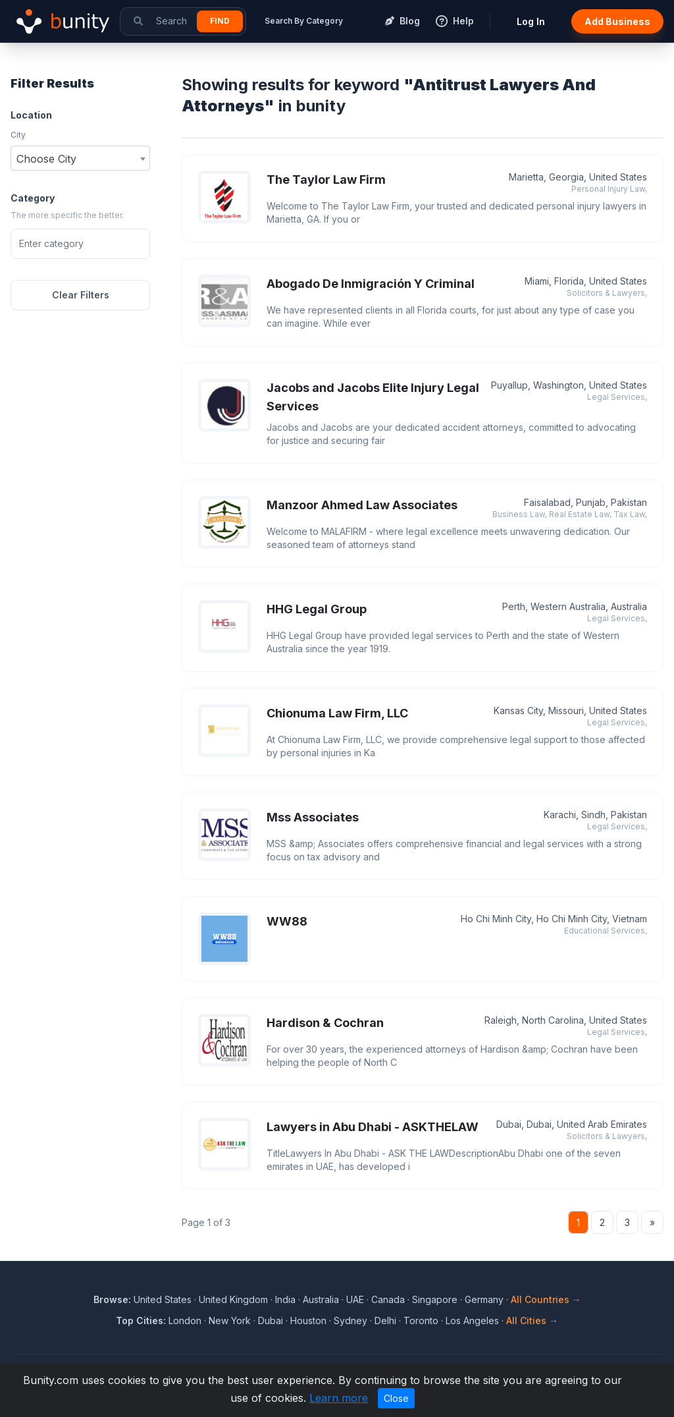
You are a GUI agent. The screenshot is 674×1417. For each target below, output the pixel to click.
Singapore (434, 1299)
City (18, 135)
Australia (321, 1299)
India (285, 1299)
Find (220, 21)
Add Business (617, 21)
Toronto (420, 1320)
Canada (388, 1299)
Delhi (385, 1320)
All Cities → (532, 1320)
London (184, 1320)
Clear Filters (80, 294)
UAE (355, 1299)
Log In (531, 21)
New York (230, 1320)
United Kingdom (233, 1299)
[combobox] (80, 158)
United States (163, 1299)
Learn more (338, 1397)
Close (396, 1398)
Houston (308, 1320)
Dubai (270, 1320)
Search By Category (304, 21)
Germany (484, 1299)
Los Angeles (472, 1320)
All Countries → (546, 1299)
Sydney (350, 1320)
